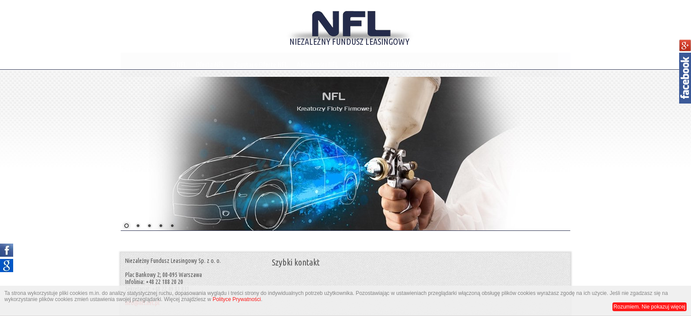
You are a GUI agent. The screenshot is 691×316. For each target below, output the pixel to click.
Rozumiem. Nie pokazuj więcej (649, 307)
